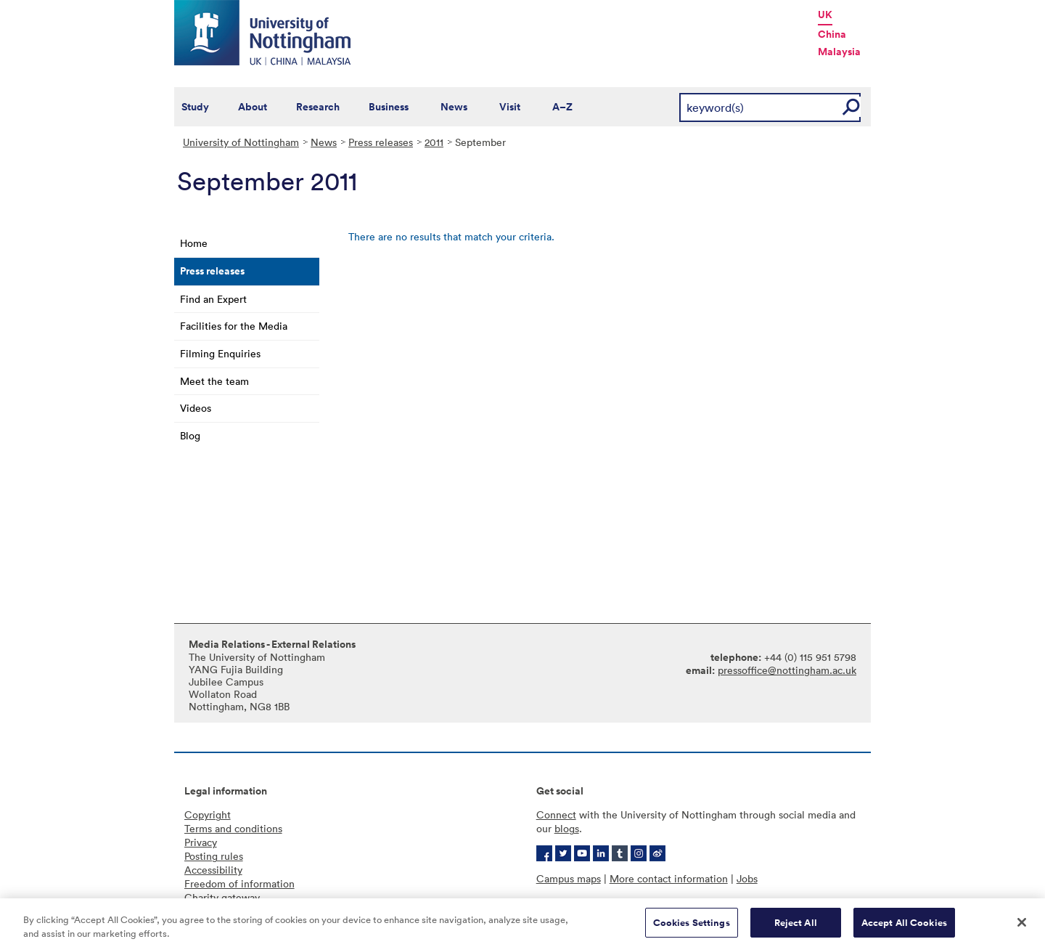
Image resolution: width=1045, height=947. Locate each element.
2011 (434, 142)
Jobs (747, 878)
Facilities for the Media (233, 326)
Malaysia (839, 51)
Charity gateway (222, 897)
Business (389, 106)
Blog (190, 435)
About (252, 106)
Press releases (380, 142)
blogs (566, 828)
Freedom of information (239, 883)
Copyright (207, 814)
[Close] (1022, 927)
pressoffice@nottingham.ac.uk (787, 670)
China (832, 34)
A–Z (562, 106)
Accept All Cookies (904, 928)
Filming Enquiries (220, 353)
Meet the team (214, 381)
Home (194, 243)
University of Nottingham (241, 142)
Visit (509, 106)
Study (195, 106)
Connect (556, 814)
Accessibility (213, 870)
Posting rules (213, 856)
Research (318, 106)
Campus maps (568, 878)
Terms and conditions (233, 828)
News (453, 106)
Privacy (200, 842)
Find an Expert (213, 299)
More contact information (669, 878)
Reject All (795, 928)
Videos (195, 408)
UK (825, 14)
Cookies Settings (691, 928)
